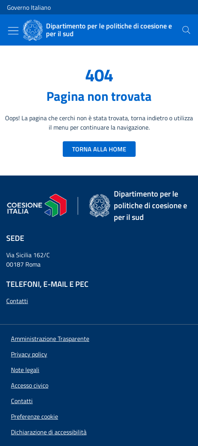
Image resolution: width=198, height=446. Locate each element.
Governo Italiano (29, 7)
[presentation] (186, 30)
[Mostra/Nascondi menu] (13, 31)
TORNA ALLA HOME (99, 149)
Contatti (17, 301)
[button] (34, 416)
